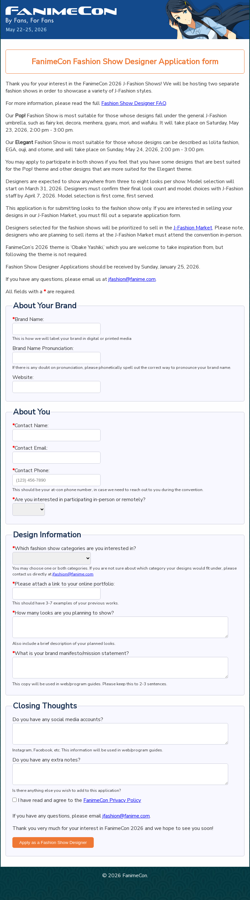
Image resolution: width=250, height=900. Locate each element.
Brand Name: (28, 319)
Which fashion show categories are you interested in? (74, 548)
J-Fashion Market (193, 227)
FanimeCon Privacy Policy (112, 816)
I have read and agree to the (76, 816)
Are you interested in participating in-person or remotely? (79, 499)
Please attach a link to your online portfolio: (63, 584)
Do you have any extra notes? (46, 771)
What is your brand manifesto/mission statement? (70, 657)
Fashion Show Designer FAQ (133, 103)
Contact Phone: (30, 470)
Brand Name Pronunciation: (43, 348)
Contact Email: (30, 448)
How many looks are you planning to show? (63, 613)
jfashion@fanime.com (132, 279)
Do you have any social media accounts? (57, 727)
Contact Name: (30, 425)
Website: (23, 377)
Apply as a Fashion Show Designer (53, 858)
